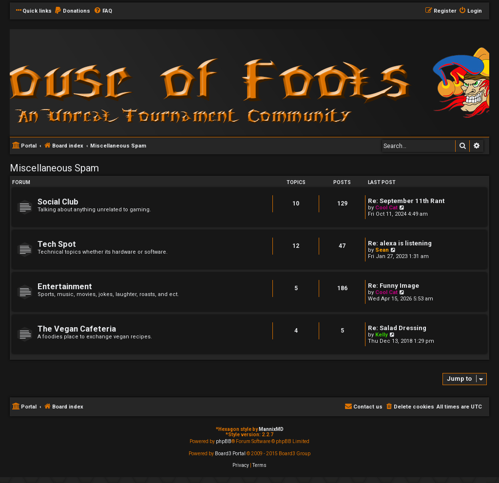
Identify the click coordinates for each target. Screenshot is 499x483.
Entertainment (65, 286)
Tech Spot (57, 244)
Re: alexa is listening (400, 243)
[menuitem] (72, 11)
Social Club (58, 201)
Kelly (381, 335)
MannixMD (271, 429)
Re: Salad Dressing (397, 328)
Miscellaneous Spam (54, 168)
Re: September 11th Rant (406, 200)
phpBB (223, 441)
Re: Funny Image (393, 285)
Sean (382, 250)
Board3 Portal (230, 453)
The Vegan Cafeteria (77, 329)
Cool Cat (386, 207)
